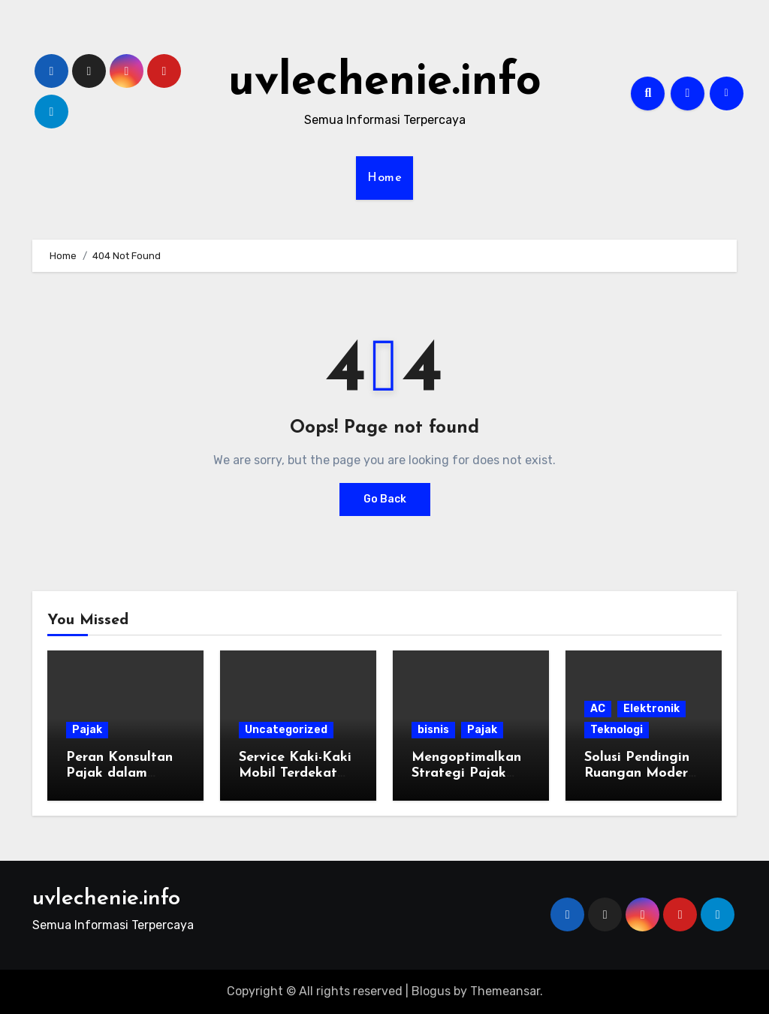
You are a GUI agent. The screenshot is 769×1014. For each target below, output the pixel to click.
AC (597, 708)
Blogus (431, 991)
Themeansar (505, 991)
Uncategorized (286, 729)
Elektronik (651, 708)
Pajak (87, 729)
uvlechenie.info (384, 82)
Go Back (384, 499)
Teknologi (616, 729)
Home (384, 178)
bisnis (433, 729)
